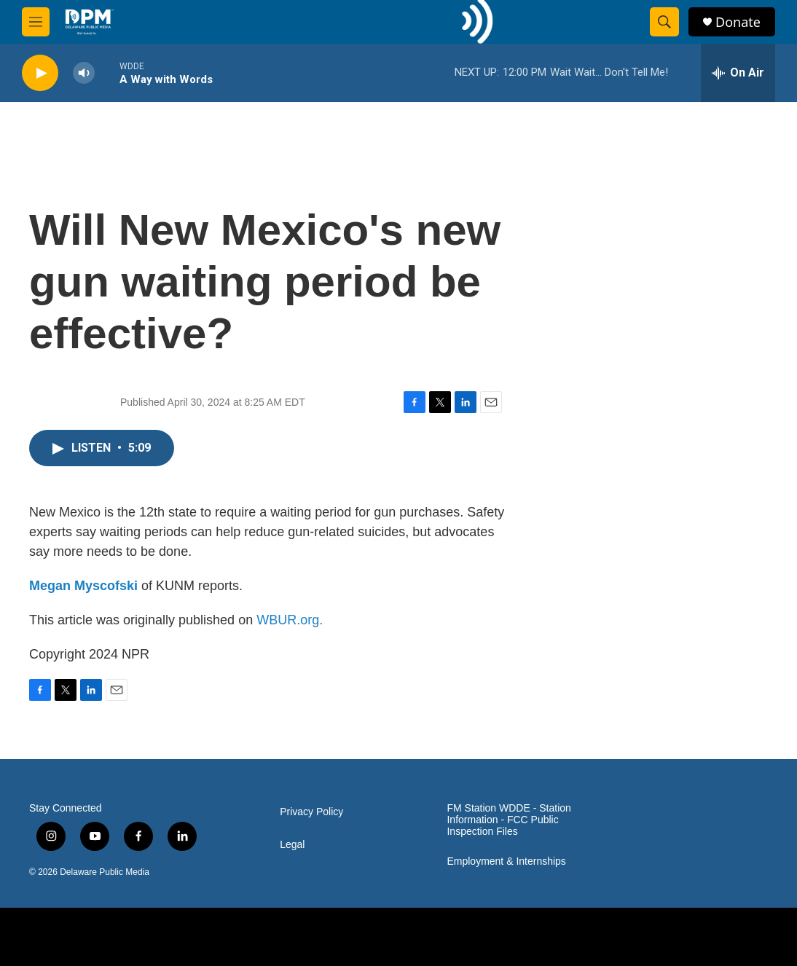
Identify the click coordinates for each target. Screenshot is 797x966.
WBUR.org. (289, 620)
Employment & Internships (506, 861)
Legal (292, 844)
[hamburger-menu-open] (36, 21)
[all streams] (738, 73)
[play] (40, 73)
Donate (738, 22)
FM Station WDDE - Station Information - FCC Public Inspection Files (508, 820)
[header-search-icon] (664, 21)
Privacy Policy (311, 811)
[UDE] (221, 936)
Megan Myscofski (83, 585)
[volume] (83, 73)
